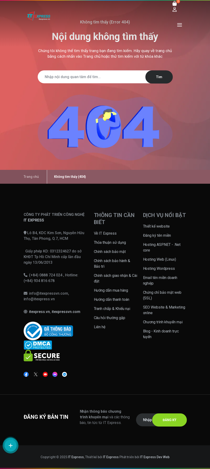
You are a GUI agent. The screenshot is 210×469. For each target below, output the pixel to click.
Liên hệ (100, 327)
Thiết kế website (156, 226)
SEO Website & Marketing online (164, 310)
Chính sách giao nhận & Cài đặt (115, 278)
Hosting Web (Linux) (159, 259)
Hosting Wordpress (159, 268)
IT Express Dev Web (154, 457)
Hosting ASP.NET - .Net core (162, 247)
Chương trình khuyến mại (163, 322)
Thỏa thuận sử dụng (110, 242)
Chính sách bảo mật (110, 251)
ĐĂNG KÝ (169, 420)
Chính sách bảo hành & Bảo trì (112, 264)
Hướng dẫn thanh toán (111, 299)
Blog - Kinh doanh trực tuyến (161, 334)
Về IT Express (105, 233)
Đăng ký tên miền (157, 235)
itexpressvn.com (66, 311)
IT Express (76, 457)
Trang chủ (91, 56)
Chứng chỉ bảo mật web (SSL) (162, 295)
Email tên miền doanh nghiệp (160, 280)
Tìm (159, 77)
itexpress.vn (39, 311)
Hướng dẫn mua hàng (111, 290)
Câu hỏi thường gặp (109, 318)
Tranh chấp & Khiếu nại (112, 308)
